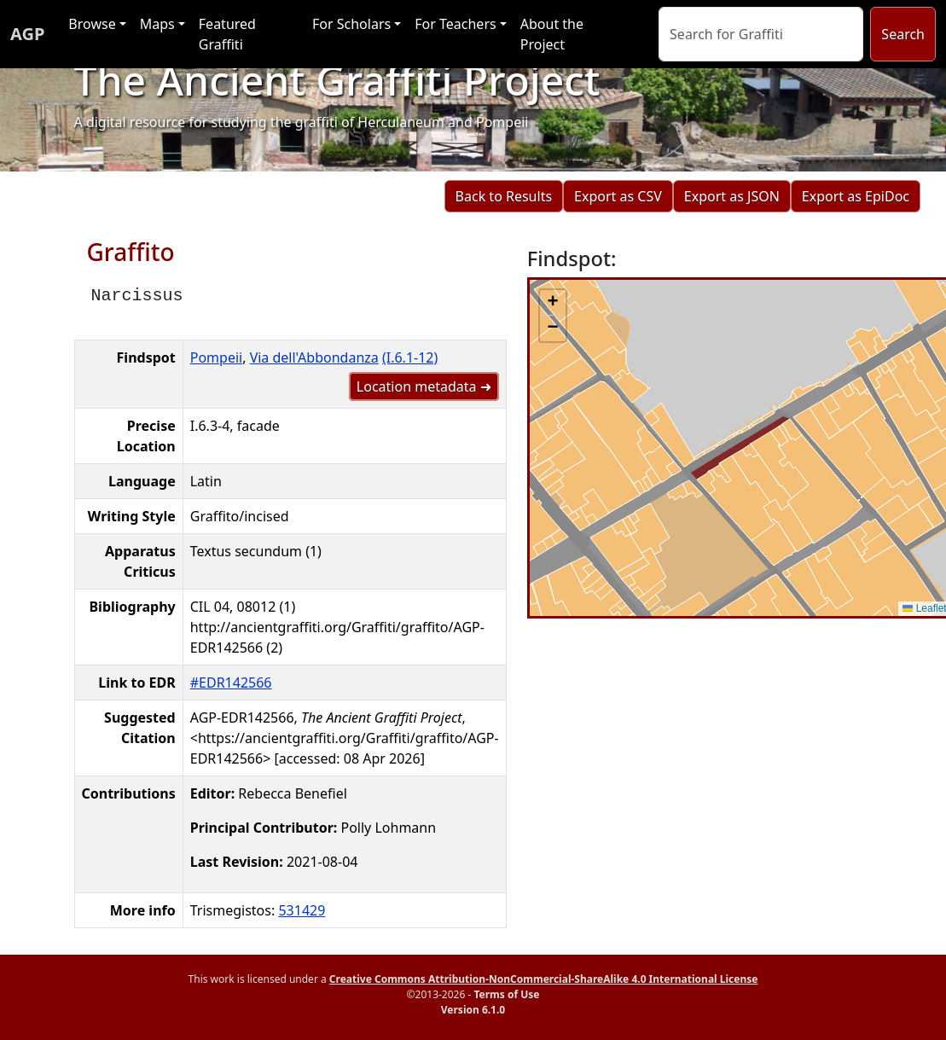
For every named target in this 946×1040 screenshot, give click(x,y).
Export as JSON (732, 196)
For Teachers (455, 24)
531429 (301, 910)
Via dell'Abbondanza (314, 357)
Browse (91, 24)
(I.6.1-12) (410, 357)
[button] (553, 303)
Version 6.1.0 (473, 1009)
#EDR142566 (231, 682)
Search (903, 34)
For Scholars (351, 24)
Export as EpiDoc (855, 196)
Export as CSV (618, 196)
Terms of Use (506, 994)
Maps (157, 24)
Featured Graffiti (227, 34)
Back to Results (504, 196)
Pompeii (216, 357)
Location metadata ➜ (424, 386)
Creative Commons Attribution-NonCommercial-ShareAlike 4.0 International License (543, 979)
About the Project (551, 34)
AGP (27, 33)
